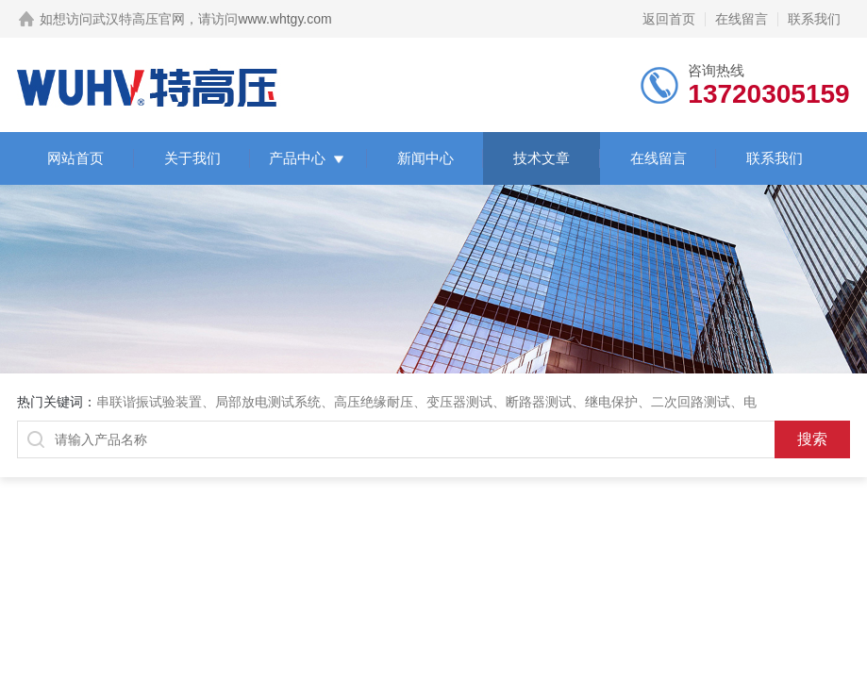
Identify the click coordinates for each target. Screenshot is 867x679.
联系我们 (814, 18)
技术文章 (541, 158)
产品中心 (297, 158)
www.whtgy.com (284, 18)
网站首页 (75, 158)
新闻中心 (425, 158)
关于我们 (192, 158)
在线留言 (741, 18)
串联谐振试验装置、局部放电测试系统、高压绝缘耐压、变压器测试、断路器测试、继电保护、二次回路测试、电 (426, 401)
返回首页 (668, 18)
